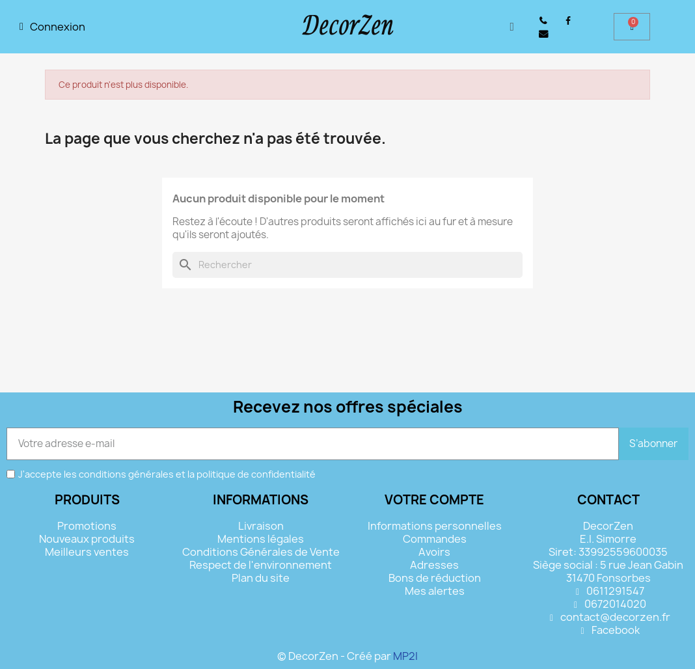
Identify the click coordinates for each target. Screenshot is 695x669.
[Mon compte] (52, 27)
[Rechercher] (347, 265)
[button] (512, 27)
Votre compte (434, 499)
